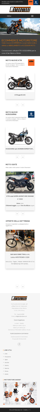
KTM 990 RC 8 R (20, 95)
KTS (29, 410)
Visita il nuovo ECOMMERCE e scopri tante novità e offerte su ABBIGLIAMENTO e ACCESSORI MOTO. (20, 41)
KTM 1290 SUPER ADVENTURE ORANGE (20, 196)
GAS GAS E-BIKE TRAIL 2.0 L (20, 254)
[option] (20, 26)
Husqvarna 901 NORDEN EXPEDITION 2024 (21, 149)
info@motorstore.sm (21, 316)
